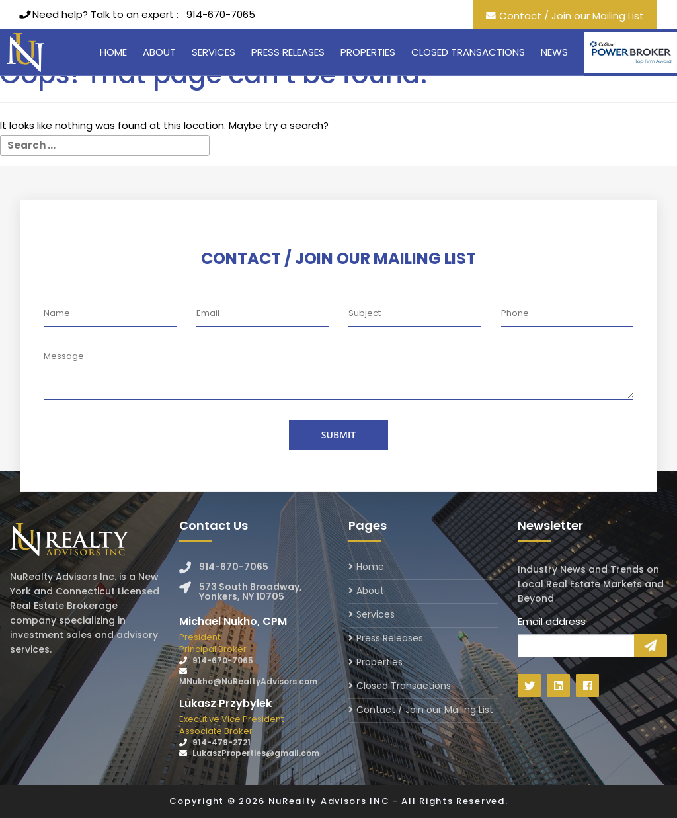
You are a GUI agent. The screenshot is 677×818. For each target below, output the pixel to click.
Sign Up (650, 645)
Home (113, 52)
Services (213, 52)
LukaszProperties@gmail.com (255, 752)
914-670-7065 (220, 14)
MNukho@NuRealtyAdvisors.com (248, 681)
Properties (367, 52)
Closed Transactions (468, 52)
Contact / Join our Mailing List (571, 15)
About (159, 52)
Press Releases (288, 52)
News (554, 52)
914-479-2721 (221, 742)
